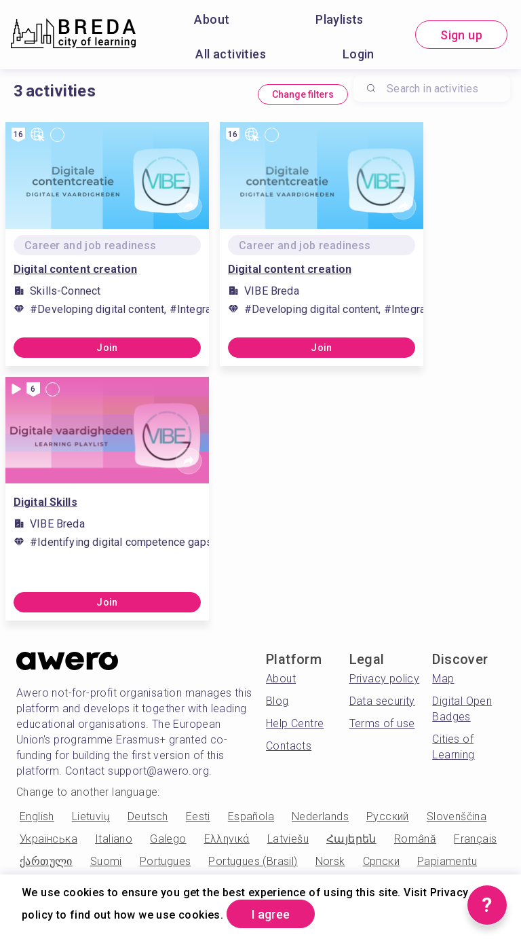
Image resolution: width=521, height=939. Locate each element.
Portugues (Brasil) (252, 861)
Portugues (165, 861)
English (37, 816)
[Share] (188, 206)
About (211, 19)
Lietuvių (91, 816)
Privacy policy (384, 678)
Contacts (288, 745)
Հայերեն (351, 838)
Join (107, 347)
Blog (277, 701)
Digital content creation (75, 269)
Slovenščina (456, 816)
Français (475, 838)
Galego (168, 838)
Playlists (339, 19)
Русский (387, 816)
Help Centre (295, 723)
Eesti (198, 816)
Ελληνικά (227, 838)
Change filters (303, 94)
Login (358, 54)
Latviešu (288, 838)
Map (443, 678)
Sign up (461, 35)
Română (415, 838)
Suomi (106, 861)
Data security (382, 701)
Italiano (113, 838)
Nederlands (320, 816)
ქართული (46, 861)
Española (251, 816)
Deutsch (148, 816)
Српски (381, 861)
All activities (230, 54)
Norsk (330, 861)
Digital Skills (45, 502)
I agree (271, 914)
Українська (48, 838)
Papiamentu (447, 861)
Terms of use (382, 723)
